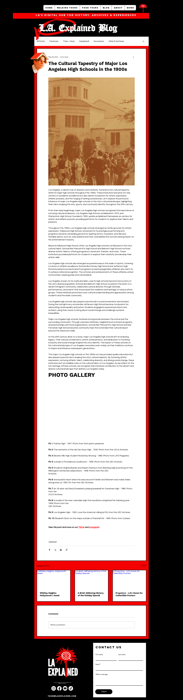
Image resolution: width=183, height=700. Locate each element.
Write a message (102, 674)
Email (97, 664)
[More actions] (133, 57)
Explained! (84, 41)
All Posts (41, 41)
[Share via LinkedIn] (61, 550)
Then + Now (69, 41)
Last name (121, 654)
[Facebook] (59, 688)
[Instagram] (53, 688)
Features (53, 41)
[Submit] (103, 691)
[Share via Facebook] (49, 550)
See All (143, 565)
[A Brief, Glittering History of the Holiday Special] (91, 579)
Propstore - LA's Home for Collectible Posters (129, 594)
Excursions (99, 41)
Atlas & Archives (116, 41)
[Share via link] (66, 550)
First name (99, 654)
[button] (143, 41)
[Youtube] (65, 688)
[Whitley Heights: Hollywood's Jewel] (53, 579)
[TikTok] (71, 688)
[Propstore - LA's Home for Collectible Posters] (129, 579)
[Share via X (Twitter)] (55, 550)
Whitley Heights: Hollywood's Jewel (49, 594)
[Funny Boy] (39, 61)
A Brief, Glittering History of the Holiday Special (91, 594)
